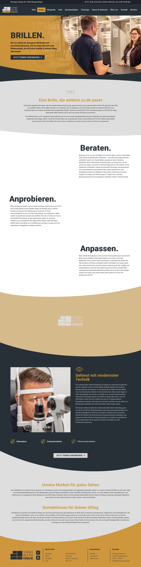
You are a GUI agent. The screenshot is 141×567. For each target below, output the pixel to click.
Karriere (133, 10)
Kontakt (124, 10)
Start (34, 10)
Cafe (60, 10)
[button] (4, 562)
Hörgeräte (51, 10)
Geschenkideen (71, 10)
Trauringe (85, 10)
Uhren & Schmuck (100, 10)
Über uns (114, 10)
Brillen (41, 10)
